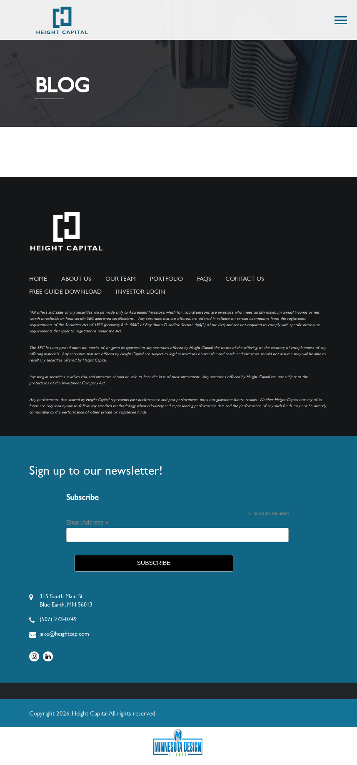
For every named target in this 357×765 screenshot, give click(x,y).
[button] (340, 18)
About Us (76, 278)
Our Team (120, 278)
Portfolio (166, 278)
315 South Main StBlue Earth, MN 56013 (66, 600)
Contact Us (244, 278)
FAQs (204, 278)
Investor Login (140, 291)
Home (38, 278)
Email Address (87, 523)
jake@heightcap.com (64, 633)
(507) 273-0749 (58, 619)
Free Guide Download (65, 291)
